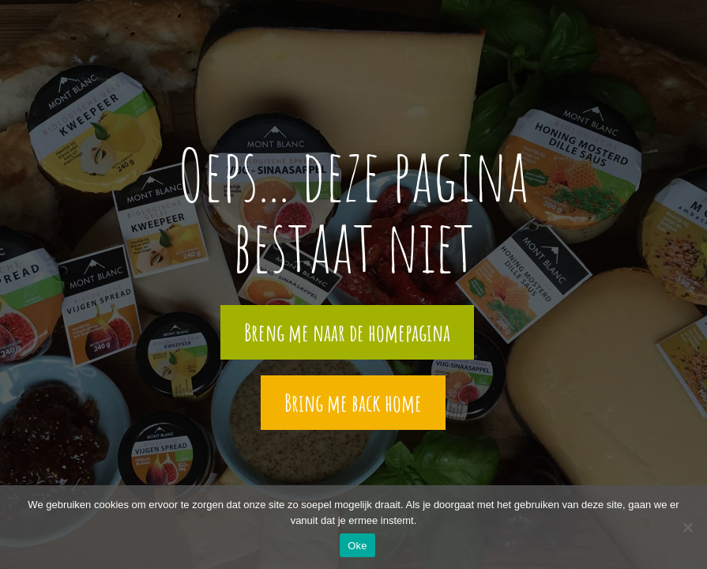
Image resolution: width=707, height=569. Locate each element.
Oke (357, 546)
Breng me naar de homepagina (347, 332)
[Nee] (687, 527)
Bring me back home (353, 402)
